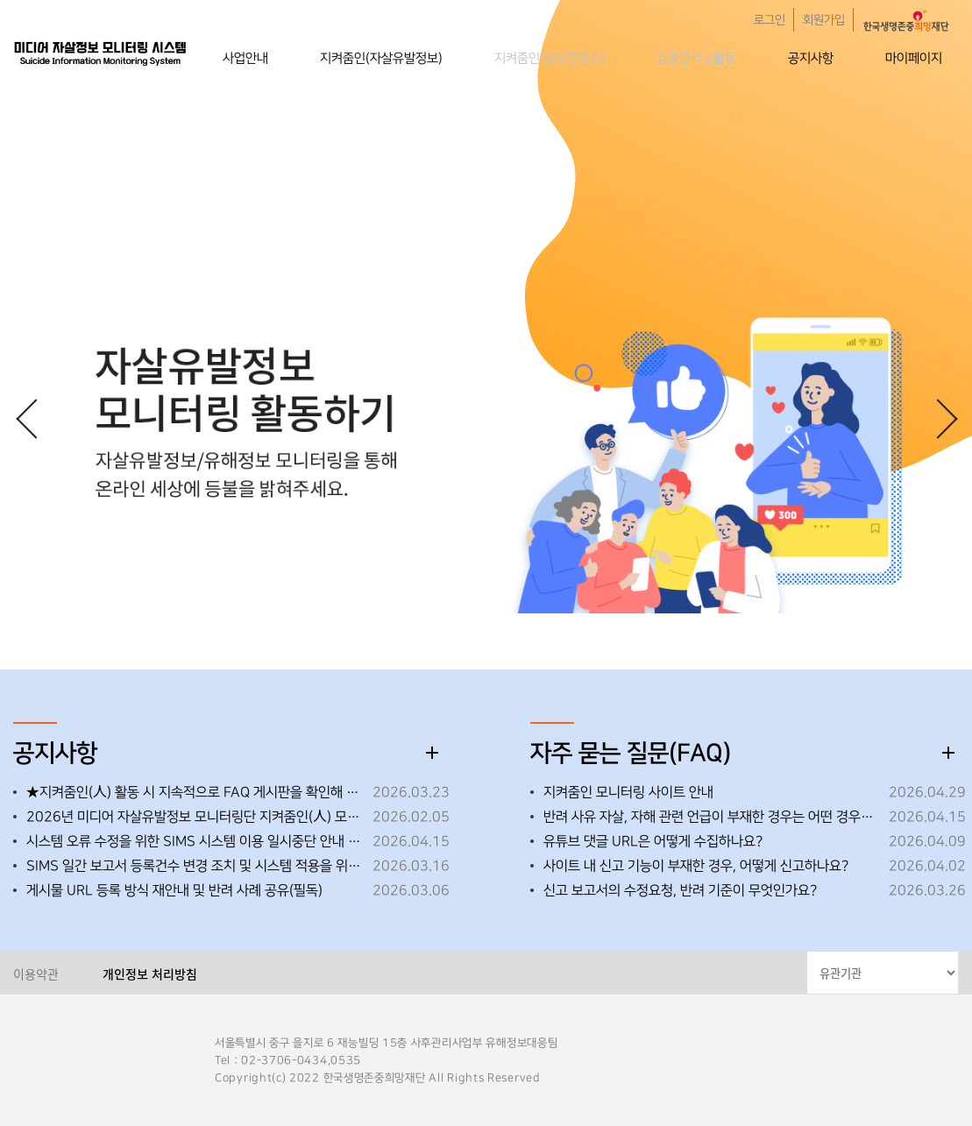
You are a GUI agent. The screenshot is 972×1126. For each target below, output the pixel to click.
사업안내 (245, 58)
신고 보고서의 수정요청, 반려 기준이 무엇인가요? (680, 890)
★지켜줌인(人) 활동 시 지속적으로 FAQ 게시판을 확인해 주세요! (195, 792)
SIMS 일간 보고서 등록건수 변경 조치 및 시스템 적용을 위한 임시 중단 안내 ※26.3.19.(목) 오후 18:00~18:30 (195, 866)
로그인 (769, 20)
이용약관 (36, 973)
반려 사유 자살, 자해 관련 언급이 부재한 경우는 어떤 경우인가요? (712, 817)
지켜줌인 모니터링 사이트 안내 (628, 792)
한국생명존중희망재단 (100, 52)
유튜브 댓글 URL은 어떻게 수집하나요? (653, 841)
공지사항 (811, 58)
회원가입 (824, 20)
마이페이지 (913, 58)
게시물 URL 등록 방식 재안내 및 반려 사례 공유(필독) (174, 890)
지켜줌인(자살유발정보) (381, 58)
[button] (937, 418)
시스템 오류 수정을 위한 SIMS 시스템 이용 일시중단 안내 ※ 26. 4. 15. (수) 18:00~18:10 (195, 841)
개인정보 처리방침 (150, 973)
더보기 (432, 752)
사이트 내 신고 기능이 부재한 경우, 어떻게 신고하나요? (695, 866)
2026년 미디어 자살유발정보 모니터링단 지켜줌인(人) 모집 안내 (195, 817)
